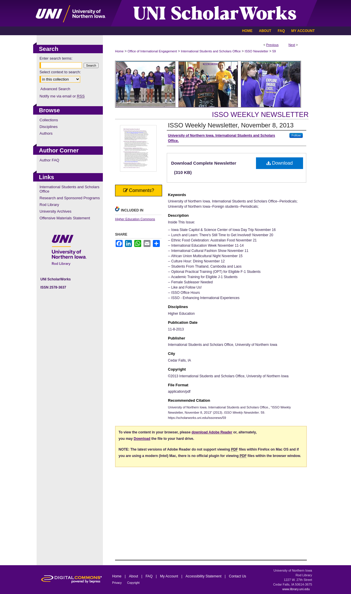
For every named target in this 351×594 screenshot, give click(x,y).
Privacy (117, 582)
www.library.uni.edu (296, 589)
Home (119, 51)
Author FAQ (49, 160)
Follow (296, 135)
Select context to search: (60, 72)
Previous (272, 45)
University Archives (55, 211)
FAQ (149, 576)
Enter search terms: (56, 58)
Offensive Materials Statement (65, 218)
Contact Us (237, 576)
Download (279, 163)
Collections (49, 120)
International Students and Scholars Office (211, 51)
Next (292, 45)
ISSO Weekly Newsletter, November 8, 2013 (230, 125)
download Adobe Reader (211, 432)
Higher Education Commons (135, 219)
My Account (169, 576)
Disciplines (49, 127)
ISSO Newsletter (256, 51)
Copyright (133, 582)
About (134, 576)
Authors (46, 133)
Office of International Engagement (152, 51)
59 (274, 51)
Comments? (138, 190)
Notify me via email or (62, 96)
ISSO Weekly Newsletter (260, 114)
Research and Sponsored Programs (70, 198)
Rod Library (49, 204)
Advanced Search (55, 89)
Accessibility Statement (204, 576)
